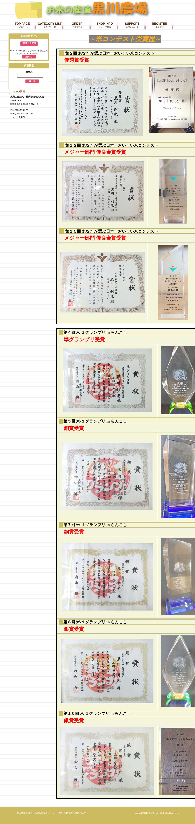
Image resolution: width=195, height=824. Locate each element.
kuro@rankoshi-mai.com (21, 113)
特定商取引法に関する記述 (72, 813)
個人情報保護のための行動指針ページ (36, 813)
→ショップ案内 (17, 117)
